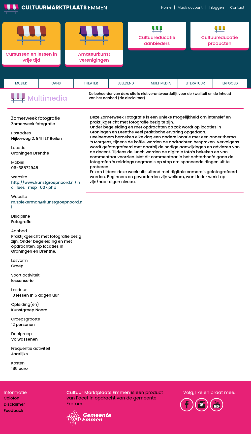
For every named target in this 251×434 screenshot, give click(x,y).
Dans (56, 83)
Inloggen (216, 7)
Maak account (190, 7)
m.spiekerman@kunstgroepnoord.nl (46, 204)
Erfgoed (230, 83)
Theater (91, 83)
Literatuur (195, 83)
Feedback (13, 410)
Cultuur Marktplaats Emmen (98, 392)
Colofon (11, 398)
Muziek (21, 83)
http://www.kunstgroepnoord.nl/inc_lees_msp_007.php (45, 185)
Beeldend (126, 83)
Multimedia (161, 83)
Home (166, 7)
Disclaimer (14, 404)
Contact (237, 7)
